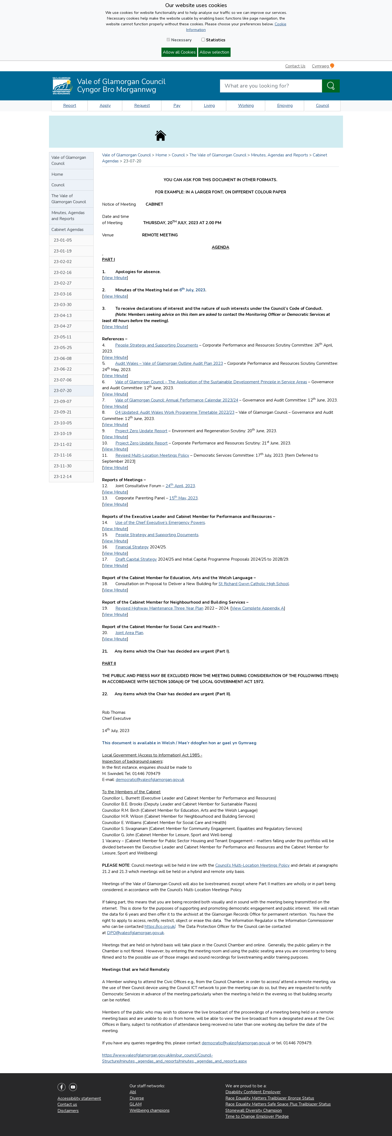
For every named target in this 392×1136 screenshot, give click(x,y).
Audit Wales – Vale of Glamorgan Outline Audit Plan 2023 (169, 363)
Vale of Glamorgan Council (68, 160)
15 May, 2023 (183, 498)
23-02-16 (63, 272)
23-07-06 (63, 380)
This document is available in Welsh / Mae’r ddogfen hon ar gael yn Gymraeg (179, 743)
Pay (176, 105)
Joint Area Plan (129, 632)
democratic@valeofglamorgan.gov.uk (150, 779)
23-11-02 (63, 444)
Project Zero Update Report (141, 431)
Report (69, 105)
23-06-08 (63, 358)
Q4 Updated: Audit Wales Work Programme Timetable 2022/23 (174, 412)
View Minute (115, 277)
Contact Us (295, 66)
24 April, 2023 (180, 486)
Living (209, 105)
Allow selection (214, 52)
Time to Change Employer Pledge (257, 1116)
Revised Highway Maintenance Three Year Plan (159, 608)
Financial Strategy (132, 547)
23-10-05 (63, 423)
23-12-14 (63, 476)
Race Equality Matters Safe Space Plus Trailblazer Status (278, 1104)
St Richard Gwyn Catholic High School (254, 583)
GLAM (136, 1104)
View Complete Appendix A (258, 608)
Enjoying (285, 105)
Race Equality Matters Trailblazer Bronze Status (269, 1098)
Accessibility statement (79, 1098)
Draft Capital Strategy (136, 559)
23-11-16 (63, 455)
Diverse (137, 1098)
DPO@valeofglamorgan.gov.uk (135, 933)
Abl (133, 1092)
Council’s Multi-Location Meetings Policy (252, 865)
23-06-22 (63, 369)
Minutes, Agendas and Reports (68, 216)
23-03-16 (63, 294)
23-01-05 (63, 240)
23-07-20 (63, 390)
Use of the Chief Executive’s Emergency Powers (160, 522)
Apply (105, 105)
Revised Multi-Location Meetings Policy (152, 455)
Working (246, 105)
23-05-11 (63, 337)
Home (57, 174)
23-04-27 (63, 326)
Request (142, 105)
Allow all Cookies (179, 52)
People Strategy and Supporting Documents (156, 345)
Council (322, 105)
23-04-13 (63, 315)
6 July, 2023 (192, 290)
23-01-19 (63, 251)
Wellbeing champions (150, 1110)
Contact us (67, 1104)
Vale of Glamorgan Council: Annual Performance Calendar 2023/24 (176, 400)
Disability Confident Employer (253, 1092)
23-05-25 (63, 347)
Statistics (213, 40)
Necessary (179, 40)
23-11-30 (63, 466)
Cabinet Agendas (67, 229)
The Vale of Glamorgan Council (68, 199)
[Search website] (271, 85)
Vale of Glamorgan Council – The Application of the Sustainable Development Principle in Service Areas (211, 382)
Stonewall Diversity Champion (253, 1110)
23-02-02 (63, 261)
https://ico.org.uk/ (160, 926)
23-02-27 (63, 283)
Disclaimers (68, 1110)
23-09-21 (63, 412)
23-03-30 (63, 304)
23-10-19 (63, 433)
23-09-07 (63, 401)
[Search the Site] (331, 85)
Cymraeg (323, 66)
